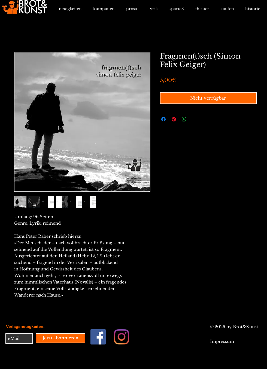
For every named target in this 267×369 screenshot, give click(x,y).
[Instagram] (121, 336)
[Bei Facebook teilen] (163, 119)
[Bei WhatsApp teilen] (184, 119)
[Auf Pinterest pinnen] (174, 119)
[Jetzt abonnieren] (60, 338)
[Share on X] (194, 119)
